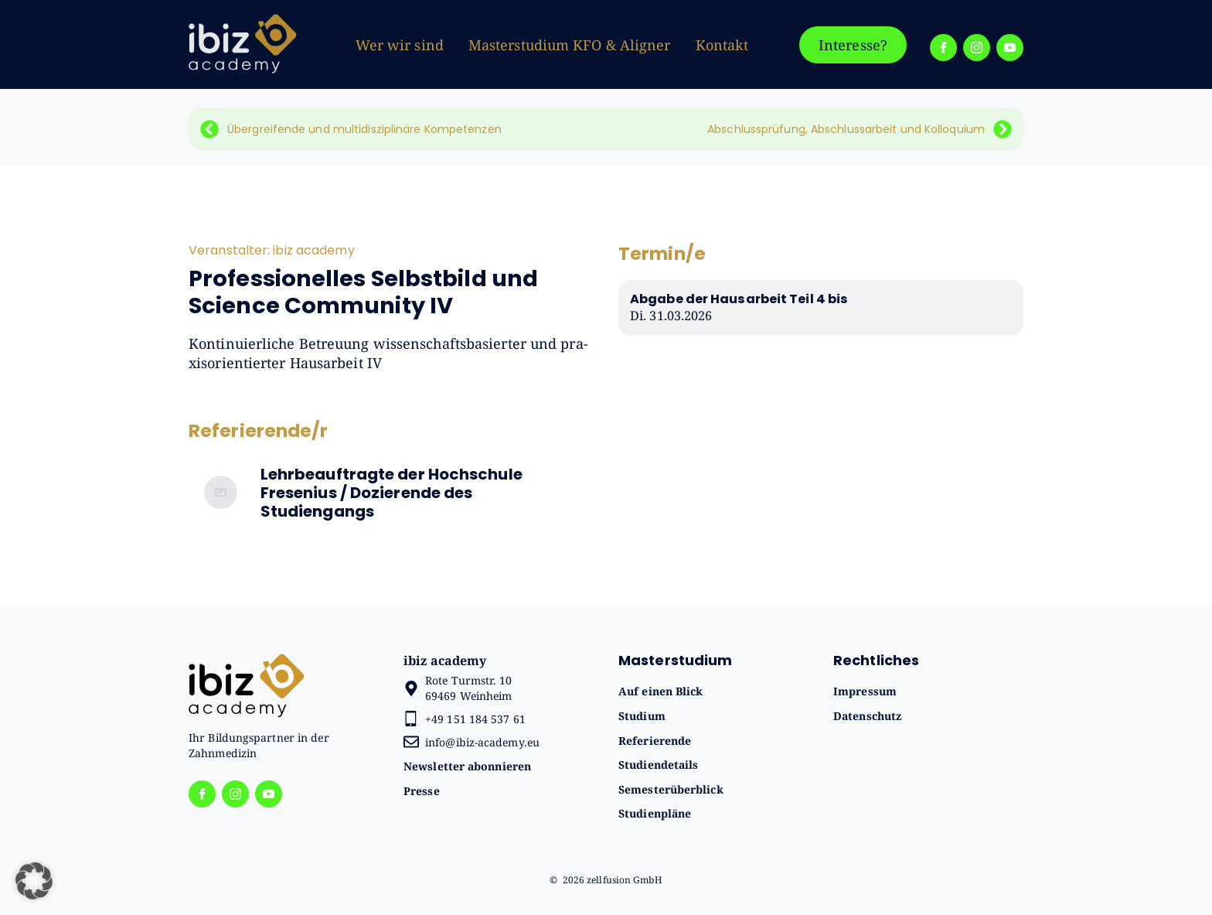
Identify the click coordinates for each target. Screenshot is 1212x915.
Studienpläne (654, 813)
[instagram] (976, 47)
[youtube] (1009, 47)
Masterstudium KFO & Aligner (569, 45)
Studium (642, 715)
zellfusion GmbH (624, 879)
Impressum (865, 691)
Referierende (654, 740)
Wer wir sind (400, 45)
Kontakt (722, 45)
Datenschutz (867, 715)
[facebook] (943, 47)
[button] (34, 881)
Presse (421, 791)
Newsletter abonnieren (467, 766)
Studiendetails (658, 764)
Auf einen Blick (660, 691)
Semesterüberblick (670, 789)
